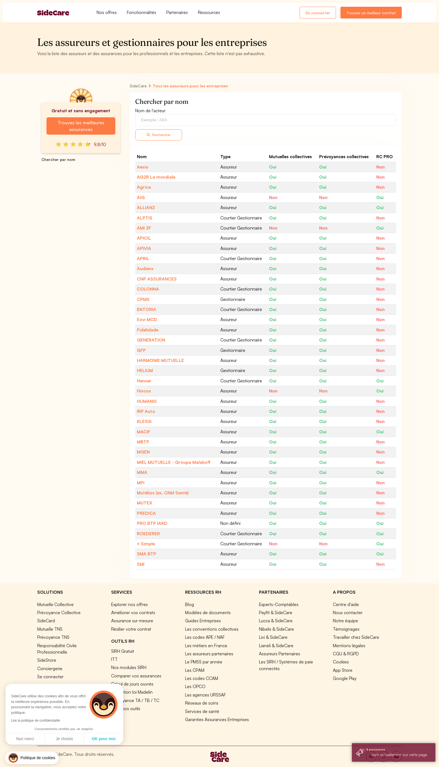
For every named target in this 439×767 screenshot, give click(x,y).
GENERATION (151, 340)
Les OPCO (195, 686)
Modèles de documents (208, 612)
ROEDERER (148, 533)
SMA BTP (146, 553)
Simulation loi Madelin (132, 692)
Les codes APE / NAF (205, 637)
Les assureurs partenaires (209, 653)
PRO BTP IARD (152, 523)
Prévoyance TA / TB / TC (135, 700)
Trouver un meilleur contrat (371, 12)
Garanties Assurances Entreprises (217, 719)
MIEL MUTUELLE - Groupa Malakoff (174, 462)
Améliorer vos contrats (133, 612)
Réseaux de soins (201, 703)
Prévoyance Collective (59, 612)
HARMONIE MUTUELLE (160, 360)
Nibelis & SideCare (276, 629)
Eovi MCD (147, 319)
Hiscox (144, 391)
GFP (141, 350)
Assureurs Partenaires (279, 653)
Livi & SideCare (273, 637)
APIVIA (144, 248)
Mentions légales (349, 645)
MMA (142, 472)
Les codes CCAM (201, 678)
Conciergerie (49, 668)
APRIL (143, 258)
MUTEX (144, 503)
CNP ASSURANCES (157, 279)
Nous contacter (348, 612)
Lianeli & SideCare (276, 645)
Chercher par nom (58, 159)
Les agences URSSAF (205, 695)
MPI (140, 482)
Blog (189, 604)
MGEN (143, 452)
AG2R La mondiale (156, 177)
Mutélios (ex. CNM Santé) (163, 492)
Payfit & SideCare (275, 612)
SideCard (46, 620)
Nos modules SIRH (128, 667)
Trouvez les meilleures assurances (81, 126)
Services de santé (202, 711)
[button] (32, 758)
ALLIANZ (146, 207)
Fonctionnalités (141, 12)
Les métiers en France (206, 645)
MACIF (143, 431)
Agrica (144, 187)
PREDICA (146, 513)
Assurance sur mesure (132, 620)
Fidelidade (147, 330)
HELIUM (145, 370)
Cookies (341, 662)
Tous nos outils (125, 708)
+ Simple (146, 543)
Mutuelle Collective (55, 604)
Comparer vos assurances (136, 676)
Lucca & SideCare (276, 620)
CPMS (143, 299)
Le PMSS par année (203, 662)
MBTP (143, 442)
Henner (144, 381)
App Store (342, 670)
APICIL (144, 238)
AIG (141, 197)
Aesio (142, 167)
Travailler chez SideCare (356, 637)
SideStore (46, 660)
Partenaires (177, 12)
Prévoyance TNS (53, 637)
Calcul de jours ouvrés (132, 684)
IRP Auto (146, 411)
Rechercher (159, 135)
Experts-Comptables (278, 604)
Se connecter (317, 12)
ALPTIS (144, 218)
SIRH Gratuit (122, 651)
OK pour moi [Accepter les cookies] (52, 738)
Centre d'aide (346, 604)
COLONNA (148, 289)
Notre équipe (345, 620)
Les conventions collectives (212, 629)
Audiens (145, 268)
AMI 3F (144, 228)
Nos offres (107, 12)
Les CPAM (194, 670)
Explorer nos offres (129, 604)
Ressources (209, 12)
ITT (114, 659)
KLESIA (144, 421)
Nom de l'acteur (150, 110)
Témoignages (346, 629)
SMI (140, 564)
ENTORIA (146, 309)
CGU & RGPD (346, 653)
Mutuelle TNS (49, 629)
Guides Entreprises (203, 620)
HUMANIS (147, 401)
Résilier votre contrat (131, 629)
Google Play (344, 678)
